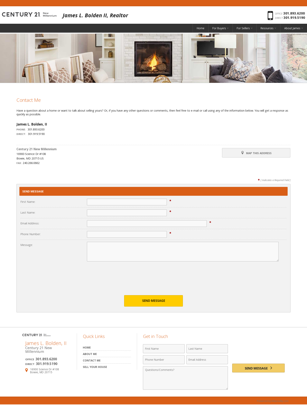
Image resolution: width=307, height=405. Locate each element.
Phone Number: (30, 234)
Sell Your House (95, 367)
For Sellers (243, 30)
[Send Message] (258, 369)
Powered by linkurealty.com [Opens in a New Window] (272, 401)
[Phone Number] (164, 359)
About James (292, 30)
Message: (26, 245)
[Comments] (185, 378)
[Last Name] (207, 348)
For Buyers (219, 30)
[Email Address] (207, 359)
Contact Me (91, 360)
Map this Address (255, 153)
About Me (90, 354)
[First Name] (164, 348)
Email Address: (29, 223)
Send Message (154, 301)
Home (200, 30)
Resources (267, 30)
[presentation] (153, 281)
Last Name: (27, 212)
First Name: (27, 202)
